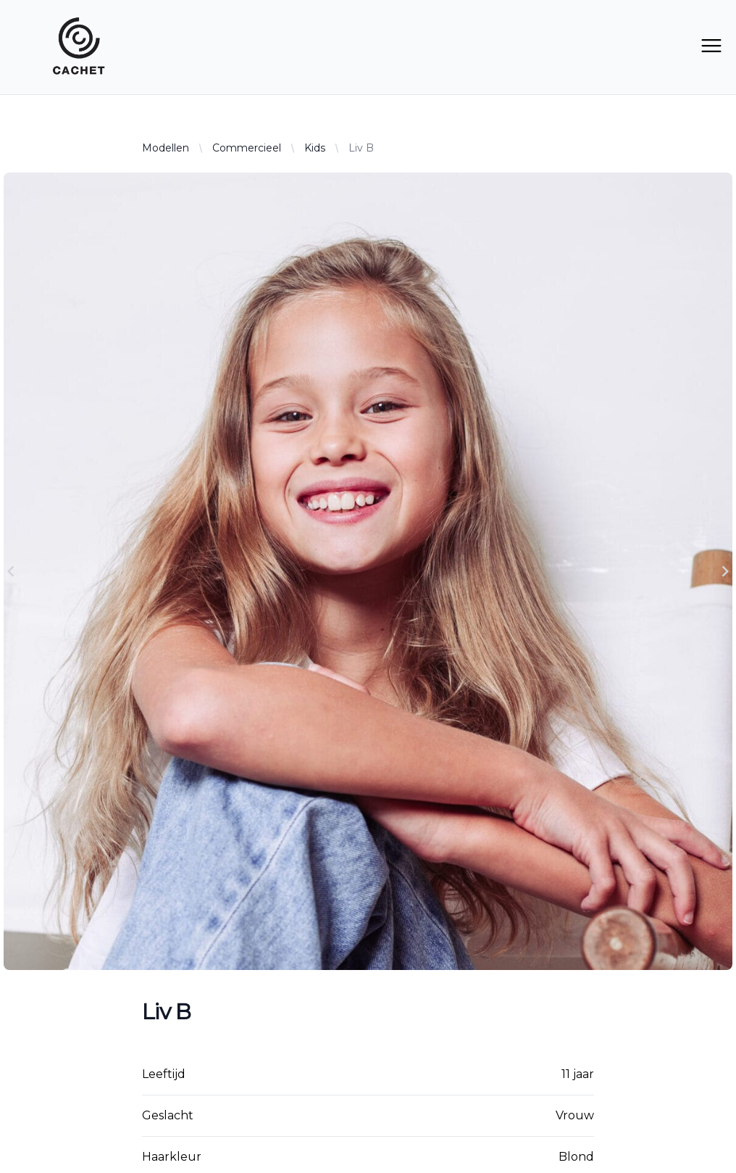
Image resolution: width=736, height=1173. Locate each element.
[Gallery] (368, 571)
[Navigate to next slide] (725, 571)
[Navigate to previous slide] (11, 571)
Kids (314, 147)
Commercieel (246, 147)
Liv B (361, 147)
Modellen (165, 147)
